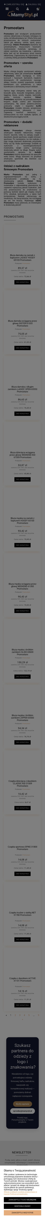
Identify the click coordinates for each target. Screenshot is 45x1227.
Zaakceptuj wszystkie (22, 1213)
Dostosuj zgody (22, 1206)
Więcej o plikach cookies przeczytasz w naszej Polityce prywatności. (20, 1193)
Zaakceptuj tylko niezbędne (22, 1200)
